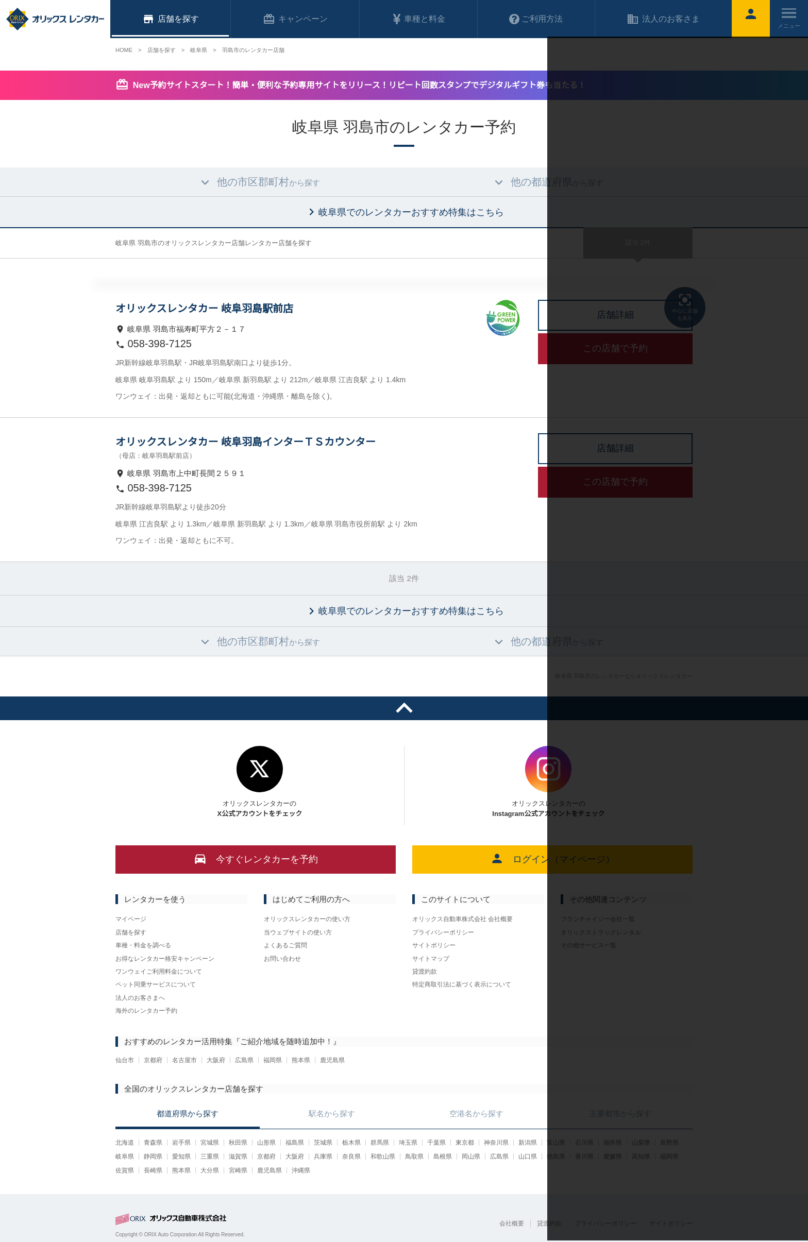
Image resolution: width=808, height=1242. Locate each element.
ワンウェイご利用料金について (158, 971)
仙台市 (124, 1060)
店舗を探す (130, 932)
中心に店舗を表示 (685, 306)
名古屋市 (184, 1060)
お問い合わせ (282, 958)
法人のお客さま (663, 19)
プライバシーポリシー (443, 932)
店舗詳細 (615, 315)
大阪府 (216, 1060)
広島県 (244, 1060)
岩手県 (181, 1142)
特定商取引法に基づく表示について (461, 984)
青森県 (153, 1142)
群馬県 (380, 1142)
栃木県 (351, 1142)
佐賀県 (124, 1170)
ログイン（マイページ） (552, 858)
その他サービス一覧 (588, 945)
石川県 (584, 1142)
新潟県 (527, 1142)
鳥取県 (414, 1156)
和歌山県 (383, 1156)
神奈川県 (496, 1142)
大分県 (209, 1170)
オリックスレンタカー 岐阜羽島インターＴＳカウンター (245, 442)
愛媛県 (612, 1156)
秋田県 (238, 1142)
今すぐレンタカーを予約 (255, 858)
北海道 (124, 1142)
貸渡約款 (424, 971)
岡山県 (471, 1156)
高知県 (641, 1156)
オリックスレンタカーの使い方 (307, 919)
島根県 (442, 1156)
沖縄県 (301, 1170)
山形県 (266, 1142)
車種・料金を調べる (143, 945)
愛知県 (181, 1156)
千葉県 (436, 1142)
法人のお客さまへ (140, 997)
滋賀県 (238, 1156)
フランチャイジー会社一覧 (598, 919)
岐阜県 (124, 1156)
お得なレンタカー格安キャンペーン (164, 958)
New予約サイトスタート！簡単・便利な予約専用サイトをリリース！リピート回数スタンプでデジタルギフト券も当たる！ (359, 85)
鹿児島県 (332, 1060)
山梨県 (641, 1142)
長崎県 (153, 1170)
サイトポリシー (434, 945)
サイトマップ (430, 958)
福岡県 (272, 1060)
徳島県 (556, 1156)
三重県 (209, 1156)
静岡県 (153, 1156)
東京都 (465, 1142)
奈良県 (351, 1156)
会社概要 (511, 1223)
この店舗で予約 (615, 348)
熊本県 (301, 1060)
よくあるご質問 (285, 945)
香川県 (584, 1156)
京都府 (153, 1060)
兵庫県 (323, 1156)
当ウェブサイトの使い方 (298, 932)
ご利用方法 (536, 19)
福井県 (612, 1142)
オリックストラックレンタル (601, 932)
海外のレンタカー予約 (146, 1010)
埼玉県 (408, 1142)
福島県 (294, 1142)
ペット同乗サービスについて (155, 984)
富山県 (556, 1142)
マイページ (130, 919)
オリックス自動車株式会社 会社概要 (462, 919)
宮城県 (209, 1142)
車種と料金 (418, 19)
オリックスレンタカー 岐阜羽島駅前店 (204, 308)
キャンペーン (295, 19)
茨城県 (323, 1142)
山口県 (527, 1156)
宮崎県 (238, 1170)
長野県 (669, 1142)
